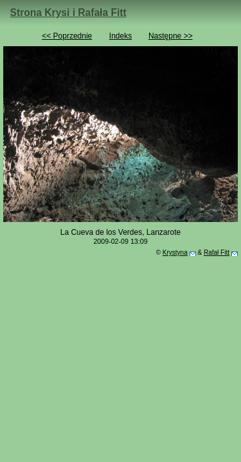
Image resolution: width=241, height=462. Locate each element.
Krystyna (175, 252)
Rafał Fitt (216, 252)
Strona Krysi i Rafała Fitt (68, 12)
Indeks (120, 35)
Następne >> (170, 35)
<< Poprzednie (67, 35)
